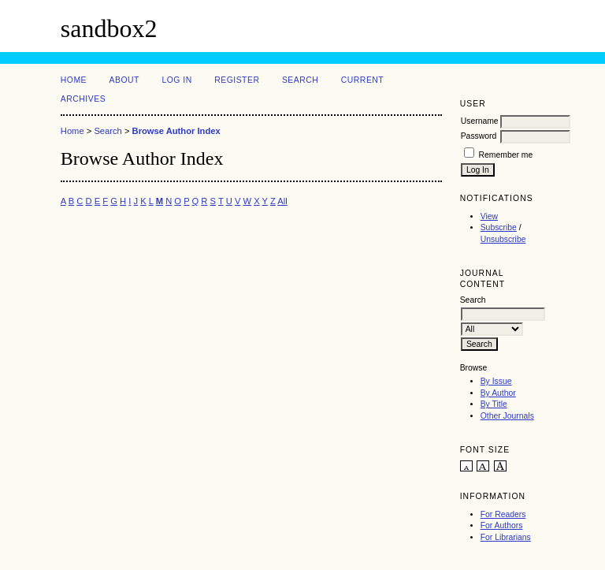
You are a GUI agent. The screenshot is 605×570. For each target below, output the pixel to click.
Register (236, 80)
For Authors (502, 525)
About (124, 80)
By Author (498, 393)
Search (300, 80)
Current (362, 80)
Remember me (506, 155)
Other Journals (507, 416)
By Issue (496, 381)
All (282, 201)
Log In (176, 80)
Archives (83, 99)
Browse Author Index (176, 131)
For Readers (503, 514)
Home (74, 80)
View (489, 216)
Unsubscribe (503, 239)
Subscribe (499, 227)
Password (479, 136)
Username (480, 121)
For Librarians (506, 537)
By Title (494, 404)
